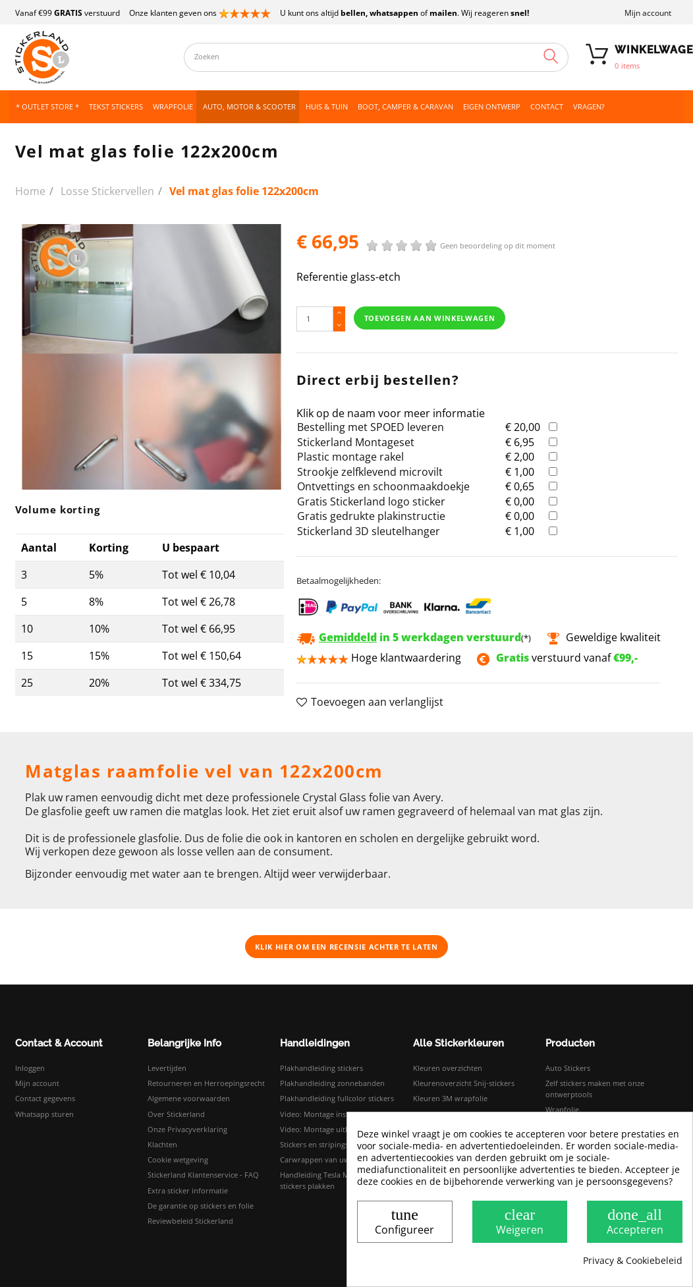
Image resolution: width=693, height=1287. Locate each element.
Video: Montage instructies (326, 1114)
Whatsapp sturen (44, 1114)
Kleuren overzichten (447, 1068)
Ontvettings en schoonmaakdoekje (383, 486)
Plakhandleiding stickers (321, 1068)
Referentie (322, 277)
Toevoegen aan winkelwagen (429, 318)
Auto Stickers (567, 1068)
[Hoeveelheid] (314, 318)
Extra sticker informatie (188, 1190)
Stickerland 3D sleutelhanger (368, 531)
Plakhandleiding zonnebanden (332, 1083)
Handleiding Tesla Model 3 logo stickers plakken (333, 1180)
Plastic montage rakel (350, 456)
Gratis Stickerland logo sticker (371, 501)
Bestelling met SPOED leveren (370, 427)
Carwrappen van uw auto (324, 1159)
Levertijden (167, 1068)
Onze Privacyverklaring (187, 1129)
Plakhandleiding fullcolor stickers (337, 1098)
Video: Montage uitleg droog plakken (343, 1129)
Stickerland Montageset (355, 442)
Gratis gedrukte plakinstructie (371, 516)
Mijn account (647, 12)
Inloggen (30, 1068)
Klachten (162, 1144)
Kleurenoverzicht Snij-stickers (463, 1083)
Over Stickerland (176, 1114)
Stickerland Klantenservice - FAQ (203, 1175)
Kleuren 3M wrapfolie (450, 1098)
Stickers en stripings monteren (332, 1144)
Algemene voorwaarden (189, 1098)
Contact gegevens (45, 1098)
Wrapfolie (562, 1109)
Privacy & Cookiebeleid (632, 1261)
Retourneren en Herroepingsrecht (206, 1083)
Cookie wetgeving (178, 1159)
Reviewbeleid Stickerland (190, 1221)
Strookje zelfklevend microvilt (370, 472)
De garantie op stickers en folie (201, 1206)
